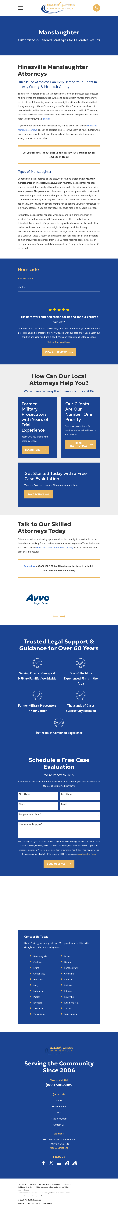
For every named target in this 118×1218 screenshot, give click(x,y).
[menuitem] (59, 278)
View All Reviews (59, 353)
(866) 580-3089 (59, 1085)
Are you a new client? (30, 814)
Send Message (59, 864)
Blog (59, 1113)
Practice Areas (59, 1107)
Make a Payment (59, 1119)
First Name (24, 794)
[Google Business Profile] (59, 1163)
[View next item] (62, 617)
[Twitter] (51, 1163)
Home (59, 1100)
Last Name (66, 794)
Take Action (38, 495)
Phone (22, 804)
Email (64, 804)
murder (45, 118)
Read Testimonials (81, 445)
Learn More (35, 451)
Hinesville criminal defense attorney (54, 548)
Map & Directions (59, 1148)
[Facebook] (43, 1163)
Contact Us (58, 1125)
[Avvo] (66, 1163)
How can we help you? (30, 824)
